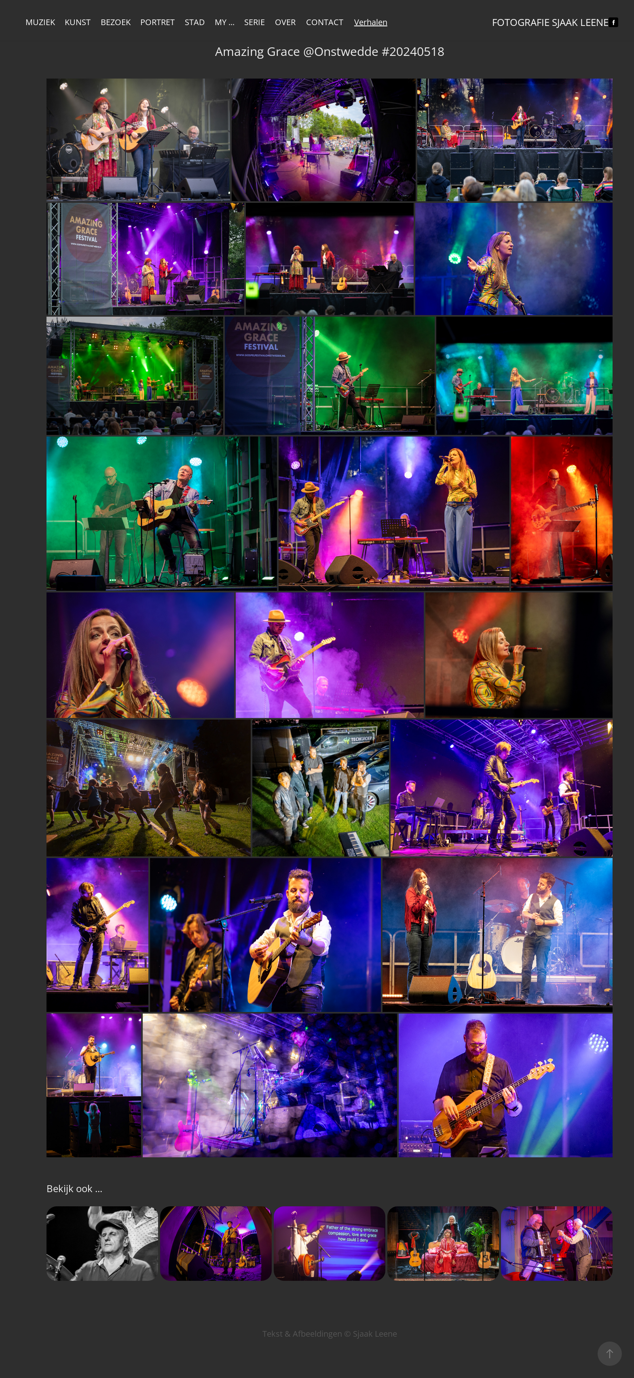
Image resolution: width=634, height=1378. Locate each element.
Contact (324, 22)
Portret (157, 22)
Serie (254, 22)
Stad (195, 22)
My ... (225, 22)
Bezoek (116, 22)
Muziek (40, 22)
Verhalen (370, 22)
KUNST (78, 22)
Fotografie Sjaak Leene (550, 22)
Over (285, 22)
